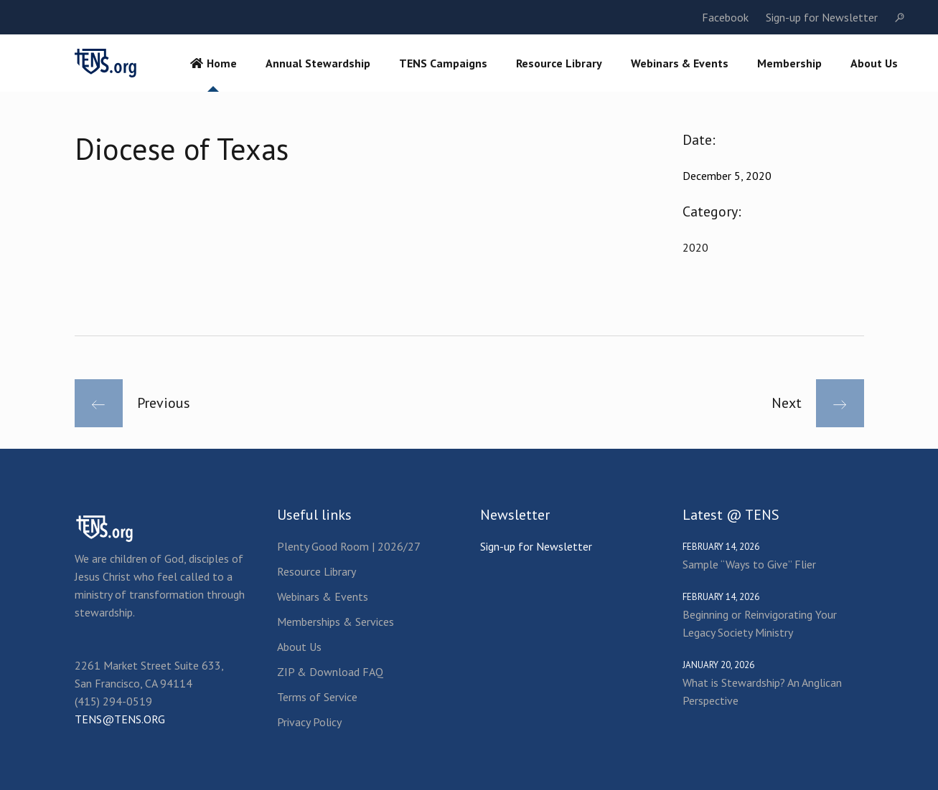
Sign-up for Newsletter (822, 17)
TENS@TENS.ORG (120, 719)
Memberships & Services (335, 621)
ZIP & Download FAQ (330, 672)
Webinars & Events (322, 596)
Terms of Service (317, 697)
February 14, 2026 (721, 547)
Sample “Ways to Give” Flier (749, 564)
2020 (695, 247)
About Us (299, 646)
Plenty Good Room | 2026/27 (349, 546)
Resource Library (316, 571)
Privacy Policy (309, 722)
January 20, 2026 (718, 665)
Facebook (725, 17)
